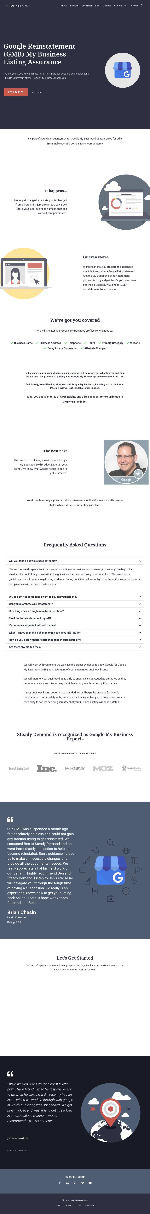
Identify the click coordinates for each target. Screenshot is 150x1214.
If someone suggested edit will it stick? (32, 625)
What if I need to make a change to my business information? (45, 632)
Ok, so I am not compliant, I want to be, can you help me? (43, 596)
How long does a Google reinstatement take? (36, 611)
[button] (142, 6)
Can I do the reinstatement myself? (30, 618)
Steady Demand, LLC (79, 1200)
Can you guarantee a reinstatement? (31, 603)
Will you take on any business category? (33, 560)
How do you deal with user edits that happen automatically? (45, 639)
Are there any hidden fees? (25, 647)
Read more (36, 92)
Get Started (16, 92)
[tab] (75, 560)
